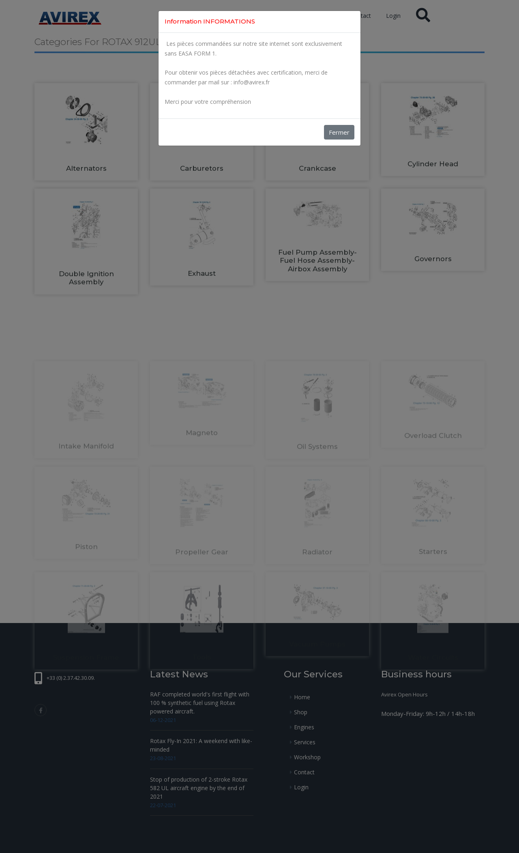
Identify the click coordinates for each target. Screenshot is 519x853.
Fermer (339, 132)
